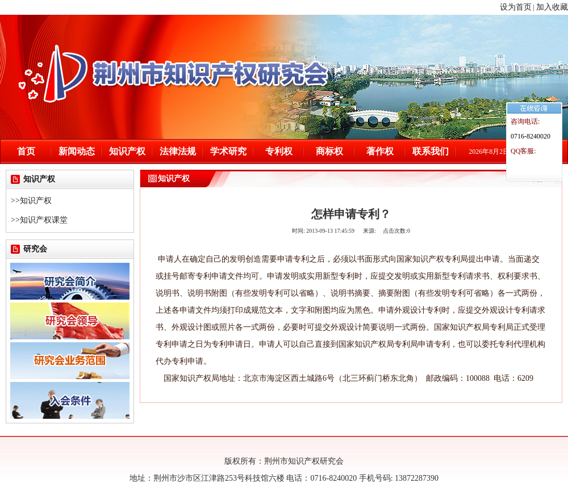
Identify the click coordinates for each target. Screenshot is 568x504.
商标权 (329, 151)
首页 (26, 151)
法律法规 (178, 151)
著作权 (380, 151)
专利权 (279, 151)
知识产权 (127, 151)
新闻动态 (77, 151)
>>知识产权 (31, 200)
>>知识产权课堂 (39, 220)
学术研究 (228, 151)
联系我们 (430, 151)
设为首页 (516, 7)
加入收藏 (552, 7)
